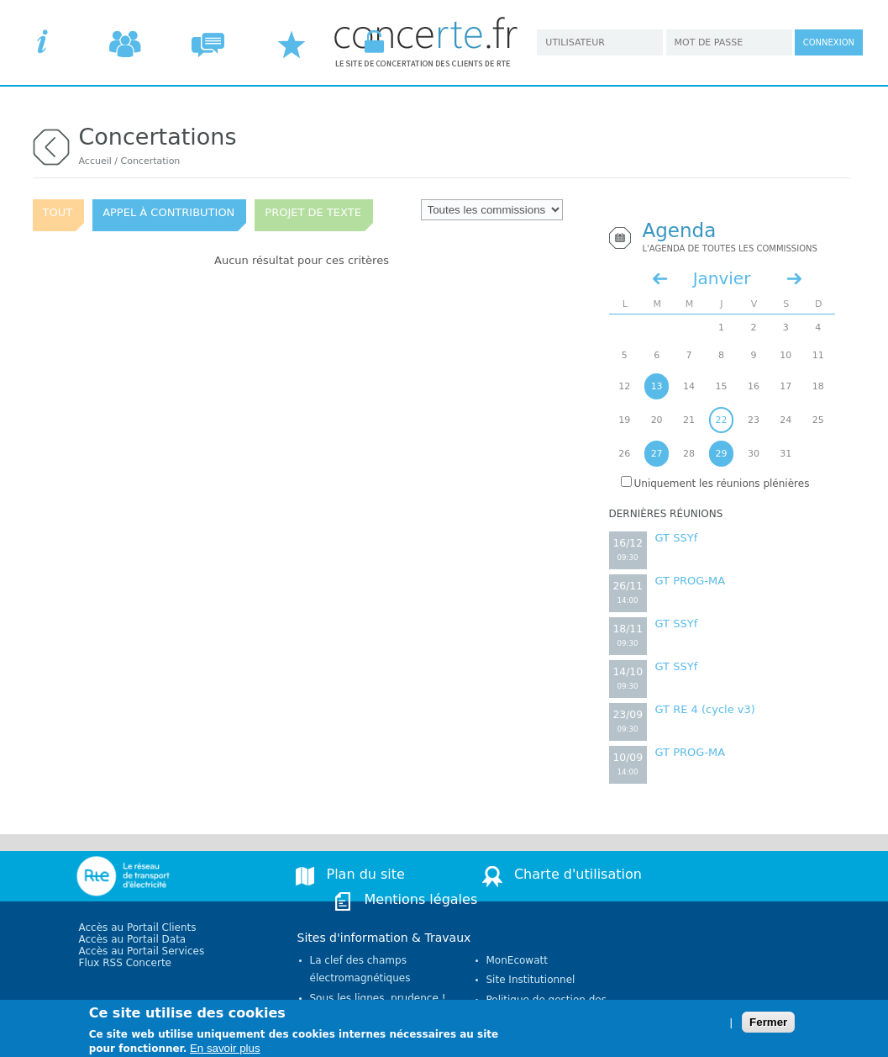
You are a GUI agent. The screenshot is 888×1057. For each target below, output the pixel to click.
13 (657, 386)
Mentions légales (421, 899)
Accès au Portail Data (133, 939)
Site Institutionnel (530, 980)
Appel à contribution (168, 212)
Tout (58, 212)
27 (657, 453)
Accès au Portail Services (142, 951)
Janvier (722, 278)
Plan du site (366, 874)
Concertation (150, 161)
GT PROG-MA (690, 580)
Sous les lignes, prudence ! (378, 998)
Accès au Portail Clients (138, 927)
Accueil (95, 161)
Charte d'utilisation (578, 874)
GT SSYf (676, 537)
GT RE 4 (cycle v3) (705, 709)
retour (51, 145)
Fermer (768, 1026)
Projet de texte (313, 212)
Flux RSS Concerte (125, 963)
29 (721, 453)
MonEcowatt (517, 960)
